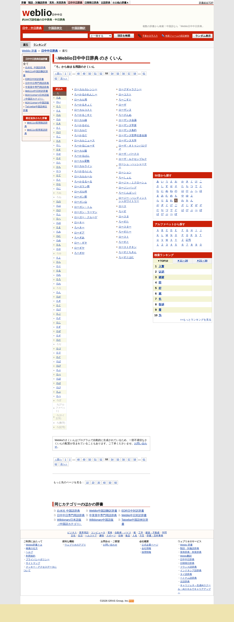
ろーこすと (125, 99)
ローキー (79, 222)
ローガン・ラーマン (85, 212)
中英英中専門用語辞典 (103, 515)
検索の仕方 (32, 548)
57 (129, 73)
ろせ (58, 154)
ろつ (58, 171)
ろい (58, 102)
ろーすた (124, 221)
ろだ (58, 340)
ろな (58, 184)
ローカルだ (80, 130)
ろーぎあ (79, 237)
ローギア (79, 232)
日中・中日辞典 (32, 28)
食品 (127, 535)
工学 (140, 532)
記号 (188, 239)
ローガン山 (80, 201)
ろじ (58, 322)
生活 (80, 535)
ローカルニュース (84, 140)
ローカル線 (80, 120)
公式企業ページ (150, 544)
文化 (73, 535)
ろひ (58, 210)
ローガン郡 (80, 196)
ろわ (58, 283)
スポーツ (111, 535)
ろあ (58, 97)
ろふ (58, 214)
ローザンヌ (125, 109)
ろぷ (58, 391)
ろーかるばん (82, 155)
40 (104, 482)
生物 (120, 535)
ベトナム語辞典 (188, 578)
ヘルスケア (91, 535)
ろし (58, 145)
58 (135, 73)
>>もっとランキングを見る (195, 319)
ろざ (58, 318)
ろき (58, 123)
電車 (110, 532)
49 (84, 73)
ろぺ (58, 396)
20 (93, 482)
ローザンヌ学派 (128, 125)
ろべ (58, 374)
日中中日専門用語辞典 (71, 515)
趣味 (101, 535)
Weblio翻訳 (186, 555)
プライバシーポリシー (38, 559)
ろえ (58, 110)
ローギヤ (79, 247)
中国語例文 (55, 28)
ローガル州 (80, 191)
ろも (58, 244)
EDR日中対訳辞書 (133, 510)
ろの (58, 201)
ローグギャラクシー (130, 89)
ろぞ (58, 335)
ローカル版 (80, 150)
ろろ (58, 279)
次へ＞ (63, 78)
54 (112, 73)
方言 (141, 535)
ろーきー (79, 227)
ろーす (122, 211)
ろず (58, 327)
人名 (134, 535)
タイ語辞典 (186, 574)
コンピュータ (98, 532)
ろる (58, 270)
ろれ (58, 275)
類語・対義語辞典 (37, 2)
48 (78, 73)
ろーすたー (125, 231)
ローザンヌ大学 (128, 140)
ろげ (58, 309)
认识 (161, 271)
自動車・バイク (123, 532)
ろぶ (58, 370)
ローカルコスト (83, 109)
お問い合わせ (110, 544)
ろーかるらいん (83, 171)
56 (123, 73)
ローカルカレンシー (85, 89)
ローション (125, 172)
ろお (58, 115)
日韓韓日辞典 (91, 2)
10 (87, 482)
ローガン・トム (83, 206)
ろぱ (58, 383)
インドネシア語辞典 (190, 570)
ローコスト (125, 94)
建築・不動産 (152, 532)
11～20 (182, 260)
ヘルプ (29, 552)
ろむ (58, 236)
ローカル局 (80, 99)
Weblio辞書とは (34, 544)
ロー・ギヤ (80, 242)
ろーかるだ (80, 135)
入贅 (161, 266)
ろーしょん (125, 177)
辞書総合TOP (206, 2)
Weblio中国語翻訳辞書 (103, 510)
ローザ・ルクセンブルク (133, 159)
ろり (58, 266)
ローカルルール (83, 176)
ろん (58, 292)
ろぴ (58, 387)
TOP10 (162, 260)
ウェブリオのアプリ (75, 544)
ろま (58, 227)
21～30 (202, 260)
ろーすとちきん (128, 252)
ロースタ (124, 216)
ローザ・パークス (129, 153)
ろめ (58, 240)
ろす (58, 149)
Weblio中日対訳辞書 (134, 515)
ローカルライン (83, 166)
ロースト (124, 236)
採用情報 (146, 552)
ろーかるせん (82, 125)
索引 (25, 44)
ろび (58, 365)
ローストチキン (128, 247)
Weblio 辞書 (29, 50)
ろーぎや (79, 252)
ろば (58, 361)
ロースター (125, 226)
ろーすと (124, 241)
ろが (58, 296)
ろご (58, 313)
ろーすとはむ (126, 257)
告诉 (161, 304)
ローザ (122, 104)
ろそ (58, 158)
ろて (58, 175)
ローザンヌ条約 (128, 130)
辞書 (23, 2)
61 (144, 73)
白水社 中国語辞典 (68, 510)
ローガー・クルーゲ (85, 217)
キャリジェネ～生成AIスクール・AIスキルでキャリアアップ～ (194, 589)
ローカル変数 (82, 160)
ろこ (58, 136)
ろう (58, 106)
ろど (58, 357)
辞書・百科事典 (155, 535)
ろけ (58, 132)
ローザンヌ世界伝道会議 (133, 135)
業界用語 (84, 532)
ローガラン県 (82, 186)
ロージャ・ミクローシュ (133, 182)
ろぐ (58, 305)
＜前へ (58, 73)
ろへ (58, 218)
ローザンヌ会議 (128, 120)
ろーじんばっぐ (128, 192)
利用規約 (30, 555)
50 (89, 73)
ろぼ (58, 378)
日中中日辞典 (75, 2)
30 (98, 482)
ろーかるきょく (83, 104)
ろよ (58, 257)
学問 (164, 532)
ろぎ (58, 301)
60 (115, 482)
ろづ (58, 348)
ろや (58, 249)
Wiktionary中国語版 (101, 519)
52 (101, 73)
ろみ (58, 231)
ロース (122, 206)
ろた (58, 162)
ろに (58, 188)
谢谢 (161, 277)
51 (95, 73)
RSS (131, 601)
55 (118, 73)
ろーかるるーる (83, 181)
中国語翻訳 (78, 28)
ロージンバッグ (128, 187)
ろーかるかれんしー (85, 94)
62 (56, 78)
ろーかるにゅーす (84, 145)
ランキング (39, 44)
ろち (58, 167)
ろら (58, 262)
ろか (58, 119)
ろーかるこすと (83, 115)
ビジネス (72, 532)
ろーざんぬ (125, 115)
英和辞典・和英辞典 (190, 552)
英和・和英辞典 (57, 2)
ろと (58, 179)
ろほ (58, 223)
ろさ (58, 141)
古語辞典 (105, 2)
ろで (58, 352)
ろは (58, 206)
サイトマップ (33, 563)
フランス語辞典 (188, 567)
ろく (58, 128)
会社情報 (146, 548)
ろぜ (58, 331)
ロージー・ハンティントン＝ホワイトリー (133, 199)
